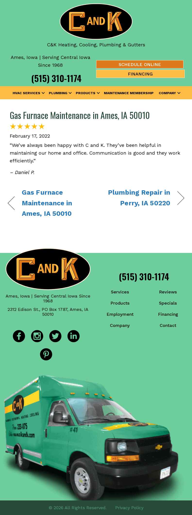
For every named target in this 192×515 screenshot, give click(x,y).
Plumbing (58, 93)
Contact (168, 325)
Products (85, 93)
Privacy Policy (129, 507)
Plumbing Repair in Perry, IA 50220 (135, 198)
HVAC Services (26, 93)
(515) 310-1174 (56, 78)
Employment (120, 314)
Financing (168, 314)
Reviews (168, 291)
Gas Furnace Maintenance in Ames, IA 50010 (80, 114)
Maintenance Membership (129, 93)
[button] (43, 93)
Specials (168, 303)
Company (167, 93)
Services (120, 291)
